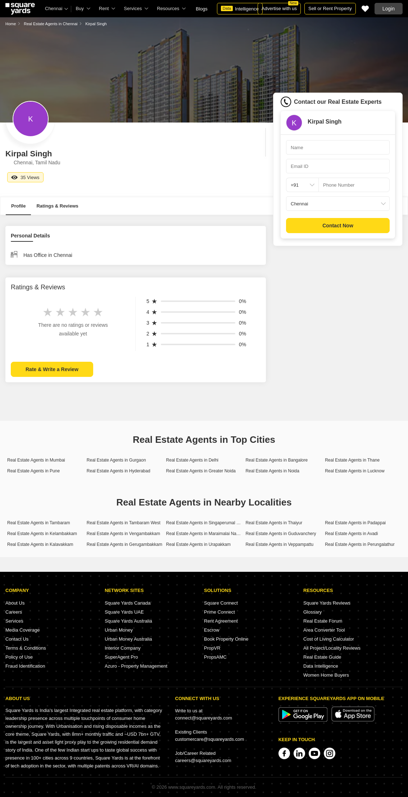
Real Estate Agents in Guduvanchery (280, 533)
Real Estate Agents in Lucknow (354, 470)
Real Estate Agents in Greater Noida (201, 470)
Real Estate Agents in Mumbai (36, 460)
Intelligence (240, 9)
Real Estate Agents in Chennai (50, 24)
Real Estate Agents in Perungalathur (359, 544)
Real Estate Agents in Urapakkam (198, 544)
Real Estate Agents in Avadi (351, 533)
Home (10, 24)
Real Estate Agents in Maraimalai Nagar (204, 533)
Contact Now (337, 225)
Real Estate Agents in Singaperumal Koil (205, 522)
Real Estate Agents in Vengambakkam (123, 533)
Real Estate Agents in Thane (352, 460)
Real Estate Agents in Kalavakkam (40, 544)
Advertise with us (280, 7)
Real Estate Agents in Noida (272, 470)
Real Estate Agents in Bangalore (276, 460)
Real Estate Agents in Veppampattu (279, 544)
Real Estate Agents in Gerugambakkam (124, 544)
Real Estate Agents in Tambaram (38, 522)
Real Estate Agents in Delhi (192, 460)
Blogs (202, 9)
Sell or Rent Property (330, 8)
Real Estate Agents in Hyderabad (118, 470)
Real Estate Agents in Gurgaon (116, 460)
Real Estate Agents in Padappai (355, 522)
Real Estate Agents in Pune (33, 470)
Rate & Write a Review (52, 369)
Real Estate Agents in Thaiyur (273, 522)
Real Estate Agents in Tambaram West (123, 522)
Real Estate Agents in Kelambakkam (42, 533)
